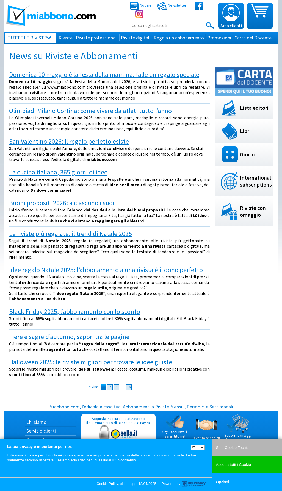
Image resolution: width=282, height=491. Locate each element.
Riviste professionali (97, 38)
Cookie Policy (107, 484)
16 (129, 387)
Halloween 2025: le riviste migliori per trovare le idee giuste (90, 362)
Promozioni (219, 38)
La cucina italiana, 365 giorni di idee (58, 172)
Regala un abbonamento (179, 38)
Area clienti (231, 16)
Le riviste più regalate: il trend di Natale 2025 (70, 233)
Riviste (66, 38)
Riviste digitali (135, 38)
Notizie (140, 5)
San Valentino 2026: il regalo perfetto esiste (69, 141)
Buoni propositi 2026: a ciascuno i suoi (61, 203)
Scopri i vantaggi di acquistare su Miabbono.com (238, 430)
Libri (245, 131)
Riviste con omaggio (253, 211)
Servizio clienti (41, 431)
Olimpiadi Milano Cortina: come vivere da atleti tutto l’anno (90, 110)
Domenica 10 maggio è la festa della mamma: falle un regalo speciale (104, 74)
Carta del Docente (253, 38)
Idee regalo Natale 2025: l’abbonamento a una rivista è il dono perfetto (106, 270)
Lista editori (254, 107)
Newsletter (171, 5)
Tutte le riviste (27, 38)
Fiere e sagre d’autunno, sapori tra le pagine (69, 336)
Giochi (247, 154)
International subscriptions (256, 181)
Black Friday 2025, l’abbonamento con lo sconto (74, 311)
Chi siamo (36, 422)
